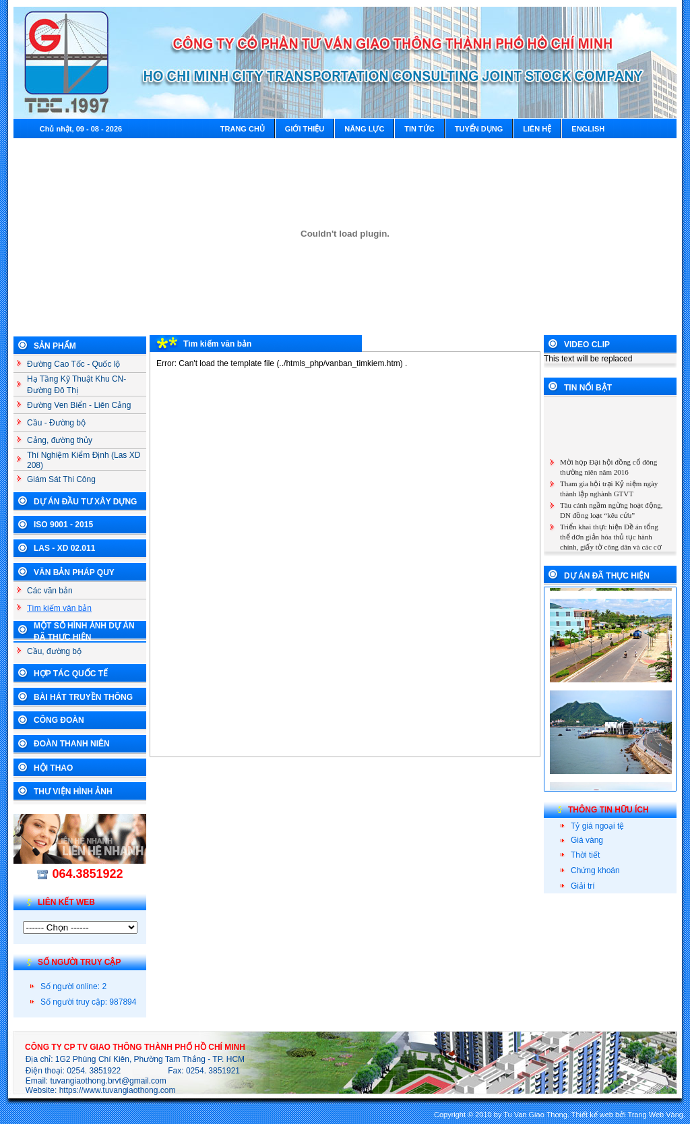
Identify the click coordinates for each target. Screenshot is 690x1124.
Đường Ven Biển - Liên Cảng (79, 405)
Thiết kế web (592, 1115)
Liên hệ (537, 129)
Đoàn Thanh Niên (72, 743)
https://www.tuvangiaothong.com (117, 1090)
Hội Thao (53, 768)
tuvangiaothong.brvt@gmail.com (108, 1081)
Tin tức (419, 129)
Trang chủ (242, 129)
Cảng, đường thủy (59, 440)
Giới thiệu (304, 129)
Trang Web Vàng (655, 1115)
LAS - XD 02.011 (64, 548)
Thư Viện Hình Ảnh (73, 791)
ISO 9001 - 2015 (63, 524)
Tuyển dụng (479, 129)
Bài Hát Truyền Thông (83, 697)
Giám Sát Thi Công (61, 479)
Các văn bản (50, 590)
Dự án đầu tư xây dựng (85, 501)
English (587, 129)
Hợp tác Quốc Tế (71, 673)
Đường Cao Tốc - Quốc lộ (73, 364)
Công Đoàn (59, 720)
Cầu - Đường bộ (56, 422)
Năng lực (364, 129)
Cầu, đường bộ (54, 651)
